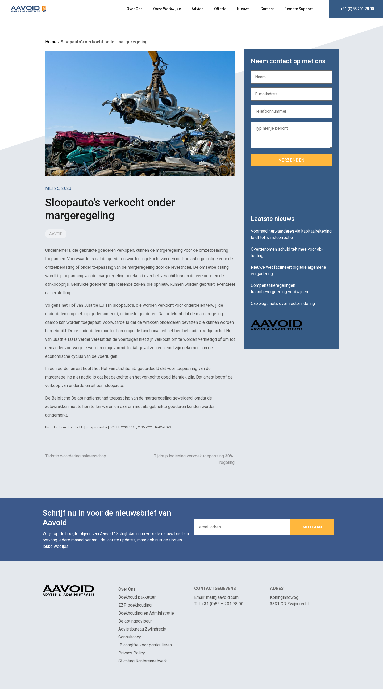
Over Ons (135, 9)
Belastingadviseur (135, 621)
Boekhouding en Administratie (146, 613)
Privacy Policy (131, 653)
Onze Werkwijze (167, 9)
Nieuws (243, 9)
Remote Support (298, 9)
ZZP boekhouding (135, 605)
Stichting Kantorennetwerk (142, 660)
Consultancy (129, 637)
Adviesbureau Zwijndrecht (142, 629)
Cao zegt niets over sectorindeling (283, 303)
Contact (267, 9)
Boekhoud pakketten (137, 597)
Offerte (220, 9)
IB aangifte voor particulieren (145, 645)
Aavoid (56, 234)
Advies (197, 9)
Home (50, 41)
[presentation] (291, 188)
